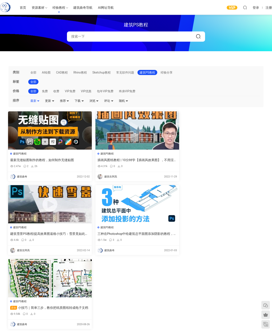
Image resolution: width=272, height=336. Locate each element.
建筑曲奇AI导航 (33, 301)
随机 (123, 100)
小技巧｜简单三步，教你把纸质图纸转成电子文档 (38, 234)
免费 (45, 91)
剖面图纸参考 (178, 303)
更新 (49, 100)
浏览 (94, 100)
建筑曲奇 (90, 325)
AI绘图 (46, 72)
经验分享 (167, 72)
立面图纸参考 (178, 297)
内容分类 (215, 302)
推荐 (64, 100)
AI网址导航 (106, 8)
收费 (56, 91)
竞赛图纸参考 (178, 309)
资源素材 (38, 8)
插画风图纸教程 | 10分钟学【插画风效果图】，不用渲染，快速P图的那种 (102, 160)
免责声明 (215, 309)
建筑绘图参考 (178, 284)
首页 (23, 8)
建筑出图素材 (121, 284)
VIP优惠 (86, 91)
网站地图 (215, 296)
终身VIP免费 (127, 91)
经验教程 (58, 8)
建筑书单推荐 (32, 313)
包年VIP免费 (105, 91)
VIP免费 (70, 91)
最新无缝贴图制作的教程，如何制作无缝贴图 (38, 160)
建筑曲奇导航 (82, 8)
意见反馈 (215, 290)
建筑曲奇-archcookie (5, 7)
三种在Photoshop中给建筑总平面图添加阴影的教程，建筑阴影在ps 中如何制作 (232, 160)
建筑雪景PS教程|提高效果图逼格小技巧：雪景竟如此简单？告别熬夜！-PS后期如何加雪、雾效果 (168, 160)
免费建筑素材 (121, 296)
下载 (79, 100)
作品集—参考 (120, 309)
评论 (108, 100)
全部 (33, 72)
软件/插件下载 (32, 307)
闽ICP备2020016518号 (109, 325)
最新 (35, 100)
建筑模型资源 (121, 290)
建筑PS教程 (147, 72)
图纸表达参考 (121, 302)
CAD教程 (62, 72)
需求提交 (215, 284)
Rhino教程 (80, 72)
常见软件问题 (125, 72)
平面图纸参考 (178, 291)
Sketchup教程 (101, 72)
